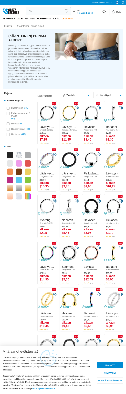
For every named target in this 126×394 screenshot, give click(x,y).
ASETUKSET (110, 373)
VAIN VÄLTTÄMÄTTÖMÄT (110, 380)
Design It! (67, 18)
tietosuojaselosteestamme (43, 388)
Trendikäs (70, 95)
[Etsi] (44, 11)
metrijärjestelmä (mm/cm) (103, 2)
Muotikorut (44, 18)
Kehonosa (9, 18)
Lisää (56, 18)
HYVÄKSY (110, 365)
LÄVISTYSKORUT (26, 18)
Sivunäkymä (105, 95)
